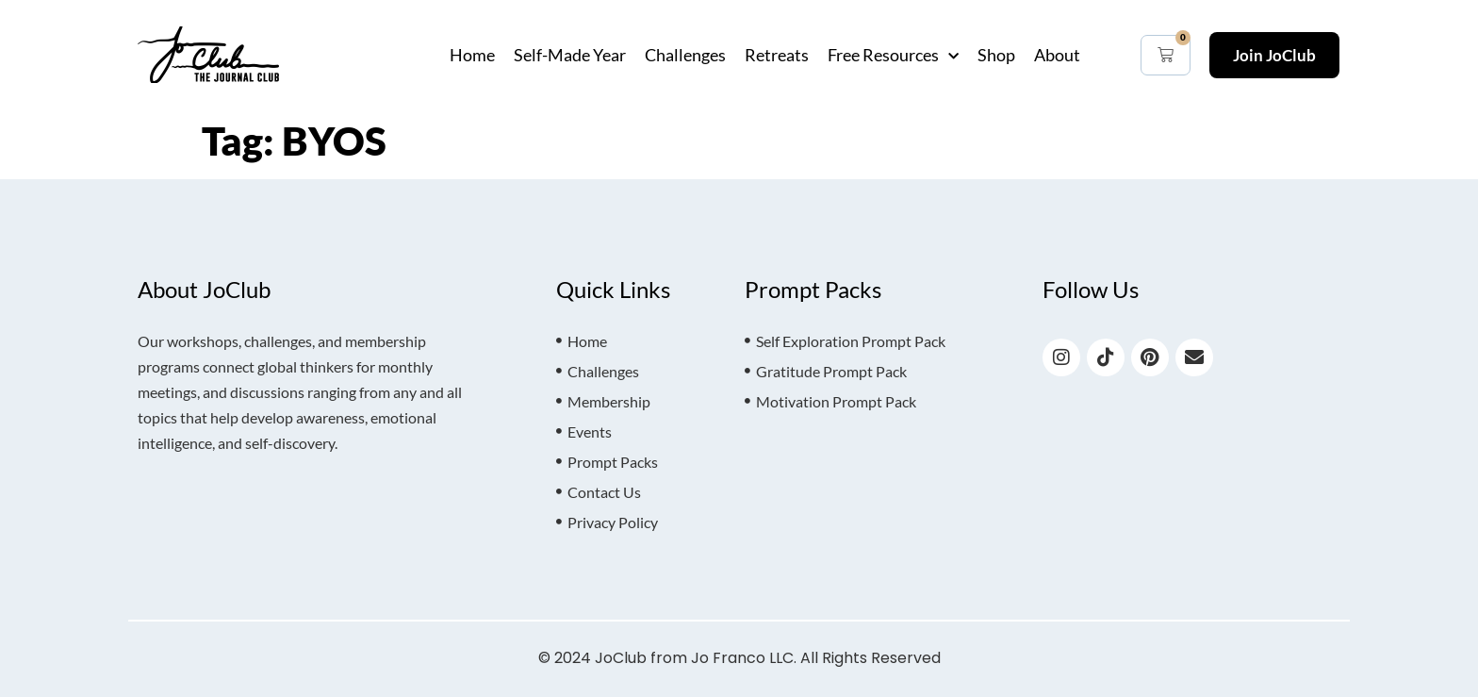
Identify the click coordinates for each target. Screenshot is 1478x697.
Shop (996, 54)
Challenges (685, 54)
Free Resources (893, 55)
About (1057, 54)
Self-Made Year (570, 54)
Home (472, 54)
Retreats (777, 54)
